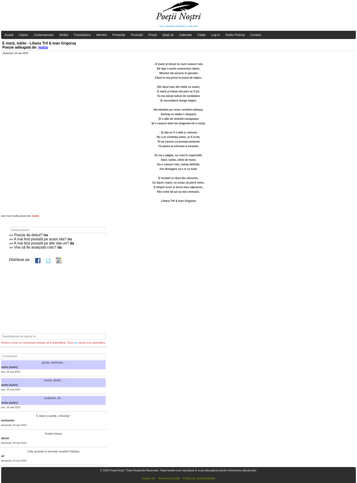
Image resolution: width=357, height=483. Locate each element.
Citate (201, 35)
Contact (255, 35)
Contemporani (44, 35)
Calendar (185, 35)
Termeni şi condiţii (169, 478)
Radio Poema (235, 35)
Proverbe (118, 35)
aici (76, 342)
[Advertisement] (53, 296)
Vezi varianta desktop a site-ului (178, 26)
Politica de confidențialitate (199, 478)
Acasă (9, 35)
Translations (82, 35)
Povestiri (137, 35)
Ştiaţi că (167, 35)
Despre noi (148, 478)
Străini (63, 35)
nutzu (43, 47)
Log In (215, 35)
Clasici (23, 35)
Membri (101, 35)
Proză (152, 35)
